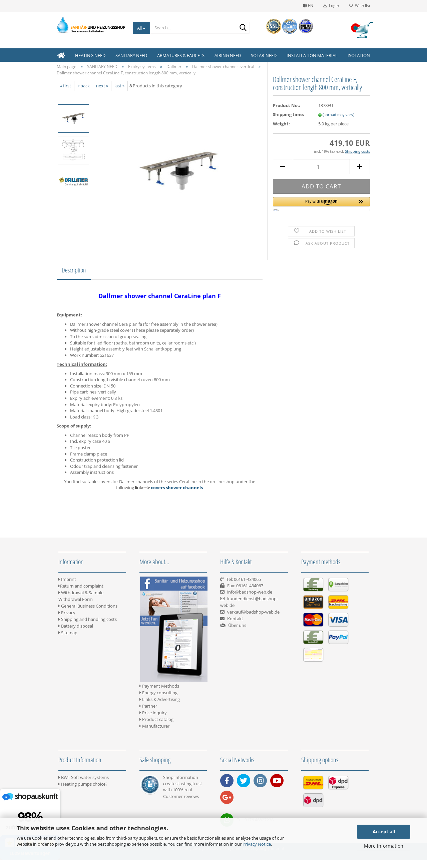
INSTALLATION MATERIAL (312, 55)
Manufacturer (154, 726)
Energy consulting (158, 693)
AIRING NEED (228, 55)
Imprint (67, 579)
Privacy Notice (257, 844)
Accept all (384, 831)
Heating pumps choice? (82, 784)
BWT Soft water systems (83, 777)
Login (331, 5)
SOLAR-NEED (264, 55)
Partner (148, 706)
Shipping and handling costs (87, 619)
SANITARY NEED (131, 55)
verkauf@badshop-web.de (253, 612)
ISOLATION (359, 55)
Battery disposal (75, 626)
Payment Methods (159, 686)
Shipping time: (288, 114)
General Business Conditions (87, 606)
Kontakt (235, 619)
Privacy (66, 613)
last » (119, 86)
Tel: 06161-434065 (243, 579)
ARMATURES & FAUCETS (180, 55)
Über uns (237, 625)
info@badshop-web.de (249, 592)
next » (102, 86)
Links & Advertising (159, 699)
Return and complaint (80, 586)
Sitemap (67, 633)
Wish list (359, 5)
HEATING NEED (90, 55)
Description (74, 269)
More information (383, 846)
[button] (321, 204)
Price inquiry (153, 713)
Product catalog (156, 719)
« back (83, 86)
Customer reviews (181, 796)
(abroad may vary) (338, 114)
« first (65, 86)
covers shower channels (177, 488)
